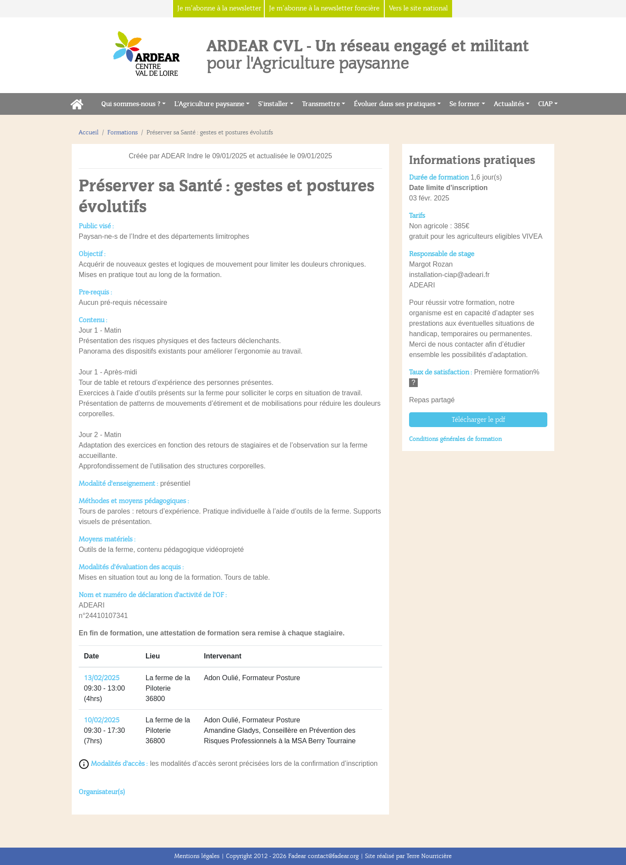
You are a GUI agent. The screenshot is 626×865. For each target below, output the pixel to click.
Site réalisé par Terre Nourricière (408, 856)
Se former (465, 104)
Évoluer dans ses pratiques (395, 104)
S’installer (273, 104)
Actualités (509, 104)
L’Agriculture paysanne (209, 104)
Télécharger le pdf (478, 419)
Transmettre (321, 104)
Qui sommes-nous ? (130, 104)
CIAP (545, 104)
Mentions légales (197, 856)
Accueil (89, 132)
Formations (122, 132)
